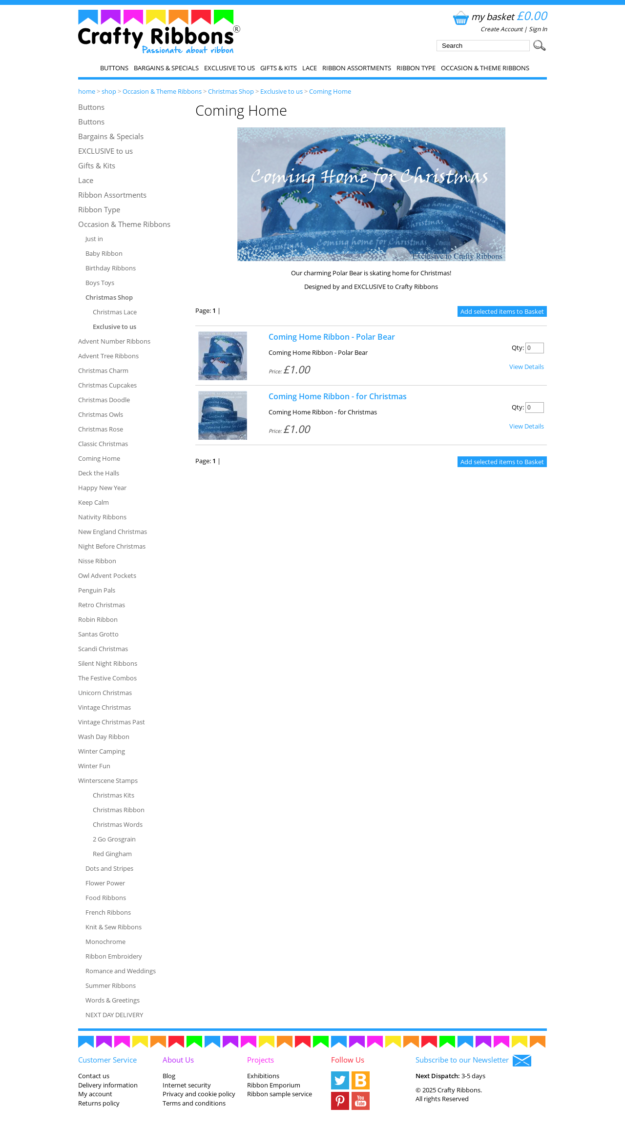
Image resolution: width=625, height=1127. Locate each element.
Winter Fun (94, 766)
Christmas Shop (231, 91)
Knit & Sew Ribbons (113, 927)
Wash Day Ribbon (103, 736)
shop (109, 91)
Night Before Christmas (112, 546)
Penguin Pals (96, 590)
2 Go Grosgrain (114, 839)
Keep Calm (93, 502)
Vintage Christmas (104, 707)
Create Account (501, 29)
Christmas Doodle (104, 400)
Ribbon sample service (279, 1093)
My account (95, 1093)
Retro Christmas (101, 605)
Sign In (538, 29)
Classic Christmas (103, 444)
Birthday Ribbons (110, 268)
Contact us (93, 1075)
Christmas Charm (103, 370)
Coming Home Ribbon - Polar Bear (332, 336)
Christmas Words (118, 824)
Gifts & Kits (278, 67)
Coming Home (330, 91)
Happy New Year (102, 488)
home (86, 91)
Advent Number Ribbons (114, 341)
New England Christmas (112, 531)
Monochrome (105, 941)
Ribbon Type (416, 67)
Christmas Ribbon (119, 810)
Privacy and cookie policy (199, 1093)
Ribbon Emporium (273, 1085)
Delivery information (108, 1085)
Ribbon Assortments (356, 67)
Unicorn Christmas (105, 693)
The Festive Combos (107, 678)
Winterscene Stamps (108, 780)
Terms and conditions (194, 1103)
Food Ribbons (105, 898)
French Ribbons (108, 912)
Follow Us (347, 1060)
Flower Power (105, 883)
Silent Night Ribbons (107, 663)
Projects (260, 1060)
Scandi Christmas (103, 649)
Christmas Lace (115, 312)
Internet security (187, 1085)
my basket (499, 16)
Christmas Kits (113, 795)
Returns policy (99, 1103)
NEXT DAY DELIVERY (114, 1015)
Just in (94, 239)
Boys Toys (99, 283)
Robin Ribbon (98, 619)
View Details (526, 366)
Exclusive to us (281, 91)
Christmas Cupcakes (107, 385)
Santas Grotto (98, 634)
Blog (169, 1075)
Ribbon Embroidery (113, 956)
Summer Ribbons (110, 985)
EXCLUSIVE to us (229, 67)
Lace (309, 67)
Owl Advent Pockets (107, 575)
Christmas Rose (100, 429)
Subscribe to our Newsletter (473, 1060)
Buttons (114, 67)
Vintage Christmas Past (111, 722)
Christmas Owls (100, 414)
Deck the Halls (98, 473)
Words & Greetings (112, 1000)
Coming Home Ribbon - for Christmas (338, 396)
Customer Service (107, 1060)
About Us (178, 1060)
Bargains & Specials (166, 67)
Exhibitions (263, 1075)
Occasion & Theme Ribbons (485, 67)
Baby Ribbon (104, 253)
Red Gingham (112, 854)
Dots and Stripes (109, 868)
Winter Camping (101, 751)
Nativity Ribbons (102, 517)
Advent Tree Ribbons (108, 356)
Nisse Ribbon (97, 561)
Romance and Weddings (120, 971)
